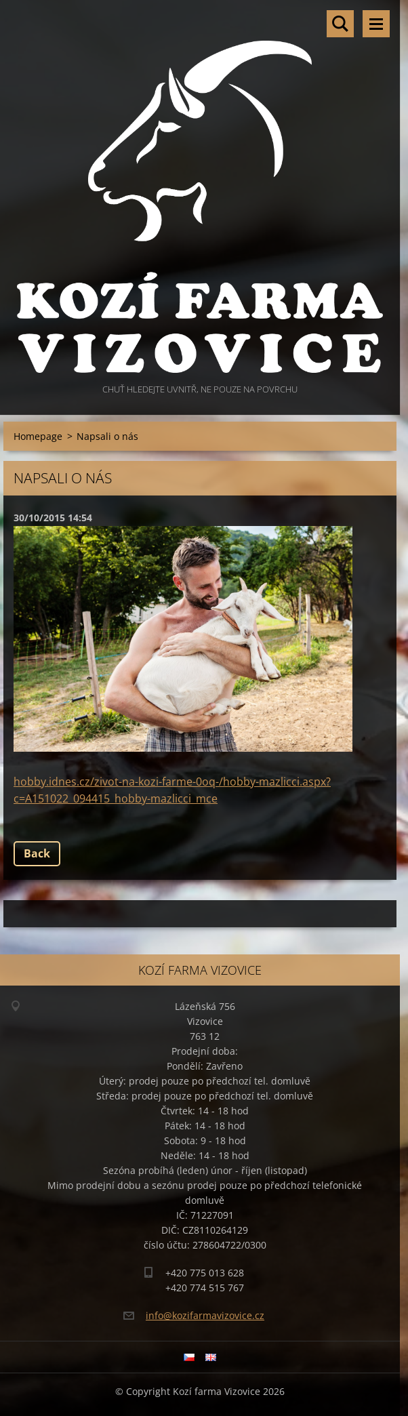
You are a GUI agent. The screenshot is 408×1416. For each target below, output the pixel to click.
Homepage (38, 436)
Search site (340, 23)
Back (37, 853)
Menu (376, 23)
